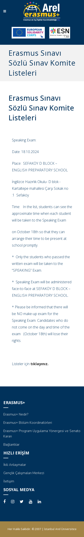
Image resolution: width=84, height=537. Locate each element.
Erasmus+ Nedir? (15, 414)
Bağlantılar (11, 444)
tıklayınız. (39, 363)
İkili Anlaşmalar (14, 464)
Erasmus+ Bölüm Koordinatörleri (27, 422)
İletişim (8, 481)
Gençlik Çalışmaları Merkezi (23, 473)
